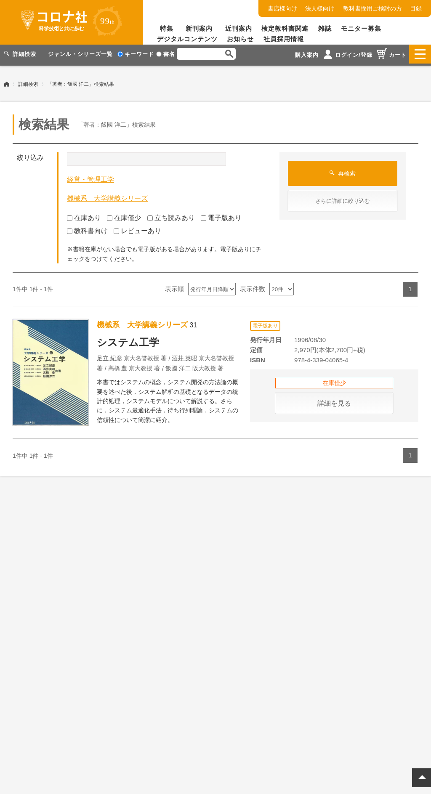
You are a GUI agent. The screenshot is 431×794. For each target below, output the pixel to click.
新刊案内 (199, 28)
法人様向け (320, 8)
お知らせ (240, 38)
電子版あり (221, 215)
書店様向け (282, 8)
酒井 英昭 (184, 356)
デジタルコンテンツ (187, 38)
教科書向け (87, 228)
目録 (416, 8)
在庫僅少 (124, 215)
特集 (166, 28)
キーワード (135, 54)
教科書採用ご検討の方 (372, 8)
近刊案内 (238, 28)
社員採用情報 (283, 38)
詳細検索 (28, 82)
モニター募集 (361, 28)
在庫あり (84, 215)
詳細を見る (334, 400)
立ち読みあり (171, 215)
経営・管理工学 (90, 177)
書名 (165, 54)
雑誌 (325, 28)
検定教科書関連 (285, 28)
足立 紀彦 (109, 356)
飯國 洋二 (178, 366)
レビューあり (137, 228)
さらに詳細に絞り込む (342, 199)
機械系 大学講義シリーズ (107, 196)
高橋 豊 (118, 366)
